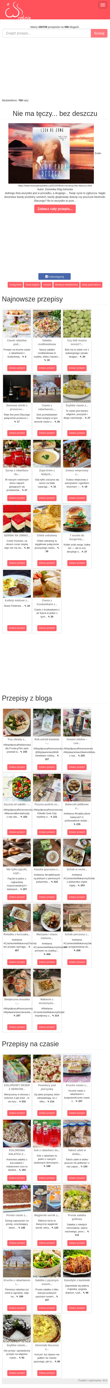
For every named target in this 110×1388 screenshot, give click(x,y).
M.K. (105, 1380)
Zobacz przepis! (17, 368)
